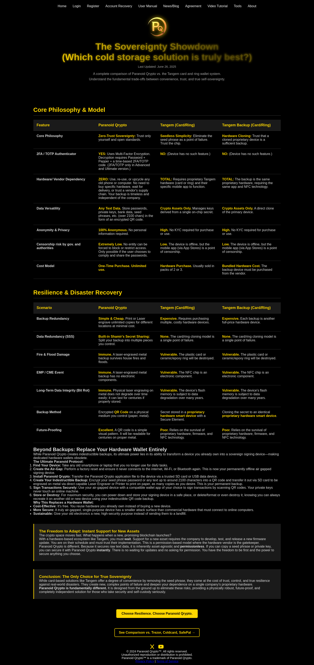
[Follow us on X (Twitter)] (152, 647)
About (252, 6)
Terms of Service (167, 661)
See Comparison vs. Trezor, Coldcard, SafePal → (157, 632)
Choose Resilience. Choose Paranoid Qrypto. (156, 613)
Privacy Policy (144, 661)
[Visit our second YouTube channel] (161, 647)
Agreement (193, 6)
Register (93, 6)
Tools (237, 6)
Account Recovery (118, 6)
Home (62, 6)
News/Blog (171, 6)
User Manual (147, 6)
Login (77, 6)
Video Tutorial (218, 6)
